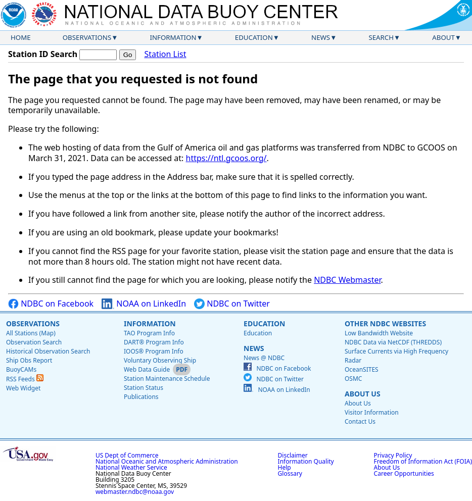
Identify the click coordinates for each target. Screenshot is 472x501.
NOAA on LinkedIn (144, 303)
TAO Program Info (149, 333)
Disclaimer (293, 455)
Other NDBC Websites (385, 323)
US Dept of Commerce (127, 455)
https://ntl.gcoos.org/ (226, 158)
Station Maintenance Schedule (167, 378)
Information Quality (306, 461)
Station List (165, 54)
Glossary (290, 473)
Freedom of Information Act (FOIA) (423, 461)
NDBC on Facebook (50, 303)
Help (284, 467)
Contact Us (360, 421)
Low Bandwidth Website (379, 333)
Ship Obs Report (29, 360)
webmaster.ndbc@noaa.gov (135, 491)
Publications (141, 396)
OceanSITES (362, 369)
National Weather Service (131, 467)
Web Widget (23, 388)
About (443, 37)
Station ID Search (42, 54)
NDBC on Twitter (232, 303)
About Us (363, 393)
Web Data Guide (147, 369)
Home (21, 37)
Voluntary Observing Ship (160, 360)
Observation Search (34, 342)
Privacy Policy (393, 455)
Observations (87, 37)
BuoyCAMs (21, 369)
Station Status (143, 387)
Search (381, 37)
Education (254, 37)
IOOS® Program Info (153, 351)
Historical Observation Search (48, 351)
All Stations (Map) (31, 333)
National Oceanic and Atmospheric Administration (167, 461)
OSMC (353, 378)
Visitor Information (372, 412)
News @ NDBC (264, 358)
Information (173, 37)
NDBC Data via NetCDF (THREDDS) (393, 342)
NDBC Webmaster (347, 279)
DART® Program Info (154, 342)
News (320, 37)
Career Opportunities (404, 473)
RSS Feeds (24, 379)
